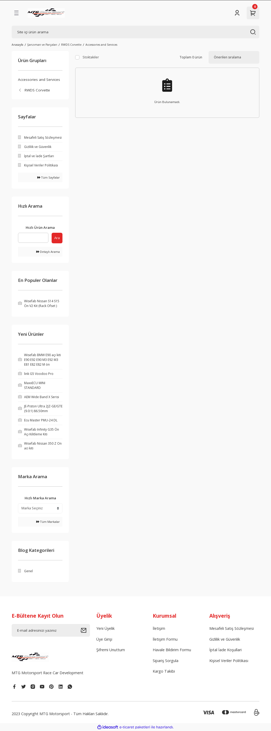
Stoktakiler (91, 57)
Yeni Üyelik (105, 628)
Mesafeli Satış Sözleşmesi (231, 628)
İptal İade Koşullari (225, 649)
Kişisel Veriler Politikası (228, 660)
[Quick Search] (33, 238)
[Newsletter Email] (51, 630)
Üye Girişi (104, 639)
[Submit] (85, 630)
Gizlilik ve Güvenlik (224, 639)
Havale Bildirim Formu (172, 649)
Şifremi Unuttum (110, 649)
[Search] (135, 32)
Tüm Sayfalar (48, 177)
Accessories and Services (101, 44)
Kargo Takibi (164, 671)
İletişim (159, 628)
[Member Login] (237, 13)
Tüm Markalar (48, 522)
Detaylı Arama (48, 252)
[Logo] (46, 13)
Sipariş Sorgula (165, 660)
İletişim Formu (165, 639)
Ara (57, 237)
